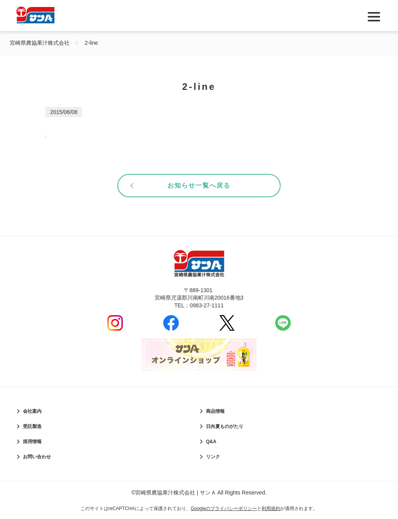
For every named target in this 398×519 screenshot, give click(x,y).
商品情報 (215, 411)
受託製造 (32, 426)
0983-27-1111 (206, 305)
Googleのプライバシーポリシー (224, 508)
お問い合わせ (37, 456)
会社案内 (32, 411)
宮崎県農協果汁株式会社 (40, 43)
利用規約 (271, 508)
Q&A (211, 441)
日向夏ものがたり (224, 426)
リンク (213, 456)
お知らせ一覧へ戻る (199, 185)
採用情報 (32, 441)
